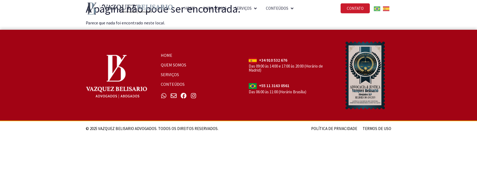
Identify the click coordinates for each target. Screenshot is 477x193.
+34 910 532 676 (273, 60)
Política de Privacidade (334, 128)
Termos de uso (377, 128)
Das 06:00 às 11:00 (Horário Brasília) (277, 91)
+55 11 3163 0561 (274, 85)
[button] (246, 5)
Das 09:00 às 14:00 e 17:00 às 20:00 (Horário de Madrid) (286, 68)
